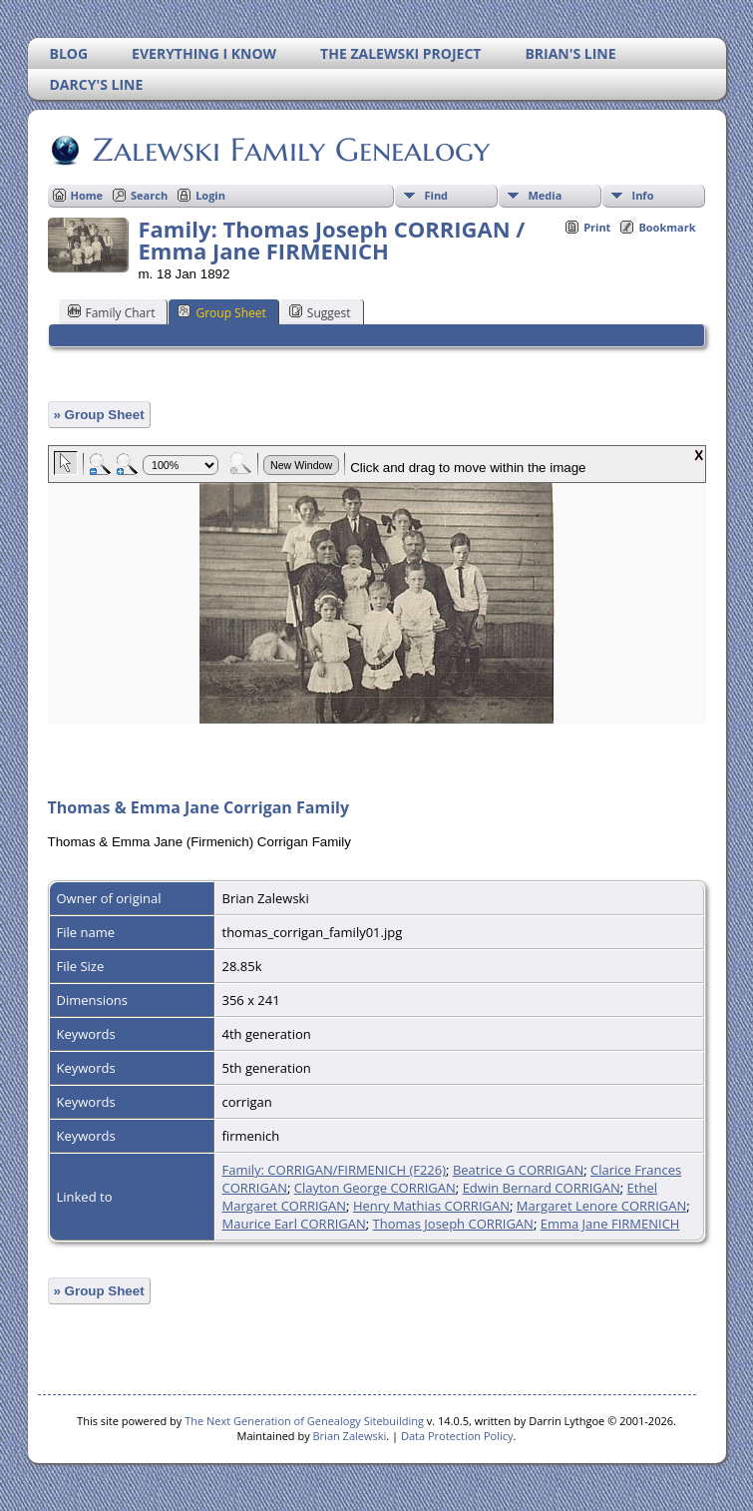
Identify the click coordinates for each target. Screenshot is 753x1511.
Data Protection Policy (457, 1435)
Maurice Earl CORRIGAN (294, 1224)
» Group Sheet (99, 414)
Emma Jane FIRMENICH (610, 1224)
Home (87, 195)
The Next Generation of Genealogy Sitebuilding (304, 1420)
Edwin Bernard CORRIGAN (541, 1188)
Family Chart (112, 312)
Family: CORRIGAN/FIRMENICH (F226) (334, 1170)
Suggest (320, 312)
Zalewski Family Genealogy (290, 150)
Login (210, 195)
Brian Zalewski (350, 1435)
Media (546, 195)
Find (437, 195)
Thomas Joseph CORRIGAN (453, 1224)
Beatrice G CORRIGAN (518, 1170)
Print (596, 227)
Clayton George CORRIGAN (375, 1188)
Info (643, 195)
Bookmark (666, 227)
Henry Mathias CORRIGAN (431, 1206)
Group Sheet (221, 312)
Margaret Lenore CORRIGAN (601, 1206)
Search (149, 195)
